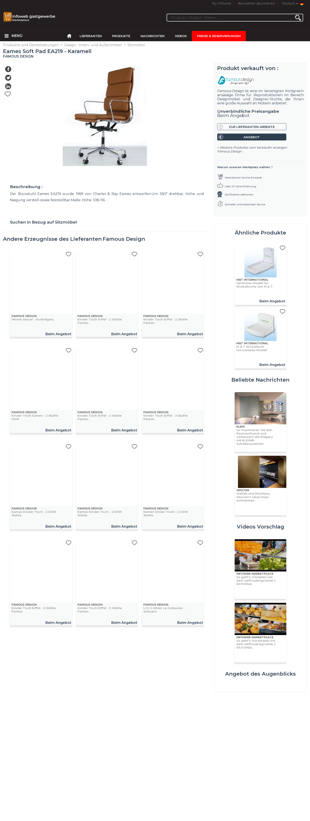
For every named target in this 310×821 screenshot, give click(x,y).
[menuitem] (6, 36)
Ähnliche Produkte (260, 233)
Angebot (251, 137)
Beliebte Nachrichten (260, 380)
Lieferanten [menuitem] (91, 36)
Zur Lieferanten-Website (252, 127)
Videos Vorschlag (260, 527)
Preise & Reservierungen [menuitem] (219, 36)
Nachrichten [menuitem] (152, 36)
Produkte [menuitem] (121, 36)
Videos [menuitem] (181, 36)
